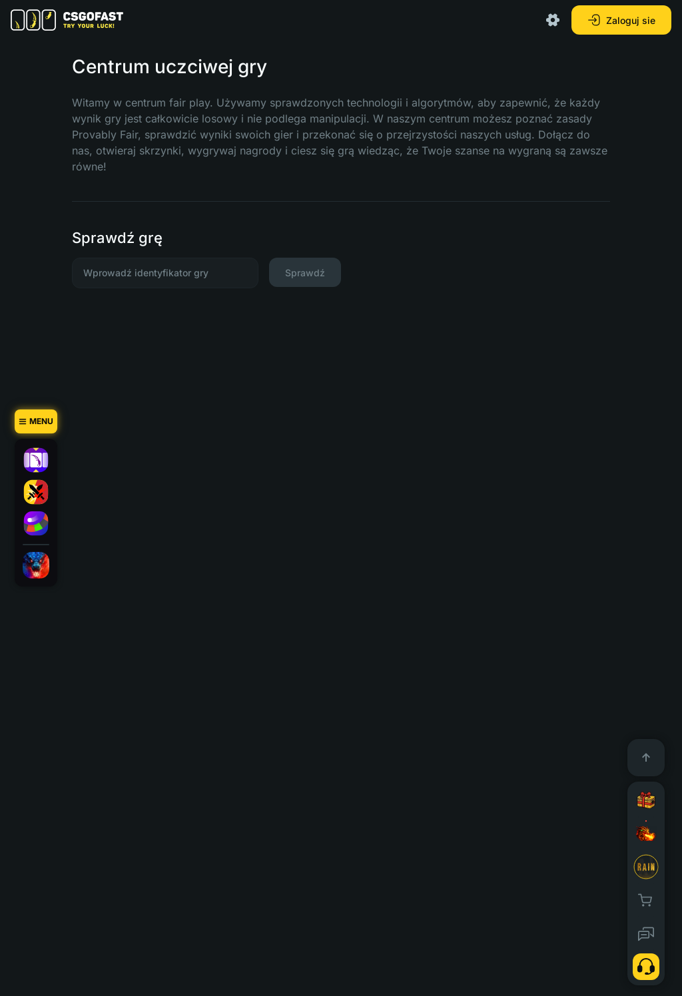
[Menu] (36, 421)
